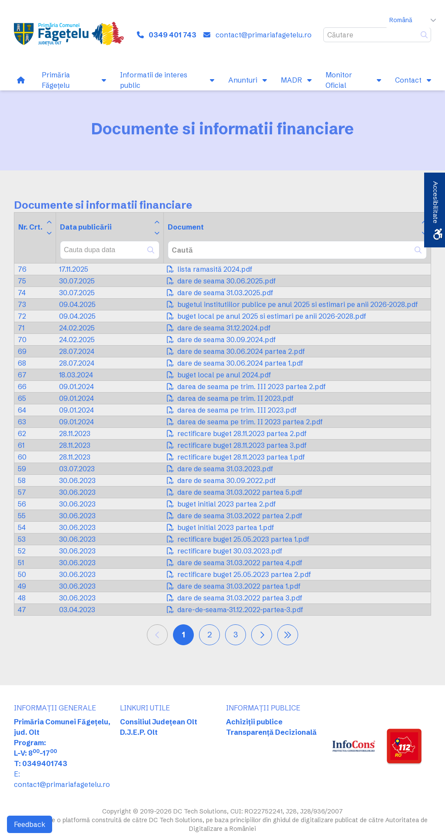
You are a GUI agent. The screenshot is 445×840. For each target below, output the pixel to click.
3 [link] (235, 635)
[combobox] (109, 250)
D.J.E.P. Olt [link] (139, 732)
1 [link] (183, 635)
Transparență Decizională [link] (271, 732)
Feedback (29, 824)
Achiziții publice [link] (254, 721)
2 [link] (209, 635)
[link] (70, 35)
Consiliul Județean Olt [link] (158, 721)
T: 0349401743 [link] (40, 763)
